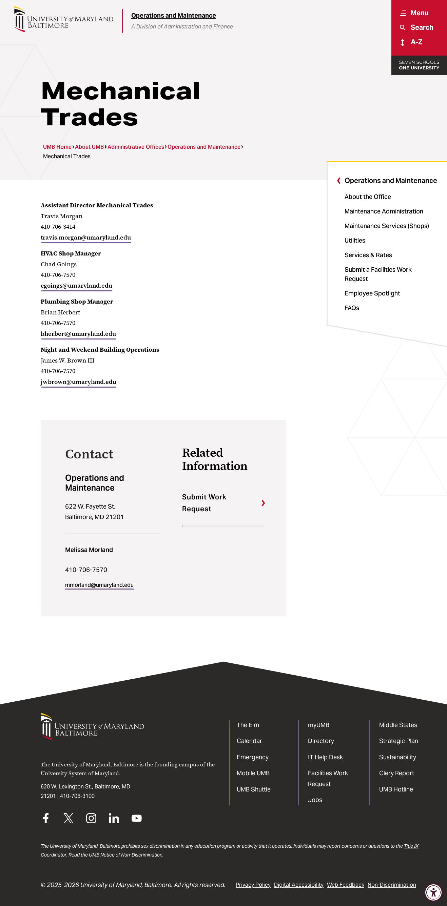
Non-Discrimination (392, 884)
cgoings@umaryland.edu (76, 286)
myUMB (318, 725)
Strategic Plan (398, 741)
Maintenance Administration (384, 211)
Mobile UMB (253, 773)
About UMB (89, 146)
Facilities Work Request (328, 778)
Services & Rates (368, 255)
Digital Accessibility (299, 884)
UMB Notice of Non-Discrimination (125, 855)
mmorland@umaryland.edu (99, 585)
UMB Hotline (396, 789)
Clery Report (396, 773)
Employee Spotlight (372, 293)
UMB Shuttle (254, 789)
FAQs (352, 308)
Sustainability (397, 757)
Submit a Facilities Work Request (378, 274)
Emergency (253, 757)
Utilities (355, 240)
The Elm (248, 725)
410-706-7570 (86, 570)
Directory (321, 741)
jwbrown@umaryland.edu (78, 382)
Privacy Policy (253, 884)
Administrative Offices (136, 146)
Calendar (249, 741)
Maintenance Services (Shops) (387, 226)
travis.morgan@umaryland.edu (86, 237)
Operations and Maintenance (173, 15)
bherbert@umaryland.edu (78, 334)
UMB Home (57, 146)
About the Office (368, 197)
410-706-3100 (77, 796)
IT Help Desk (325, 757)
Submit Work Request (204, 503)
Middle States (398, 725)
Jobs (315, 800)
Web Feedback (345, 884)
